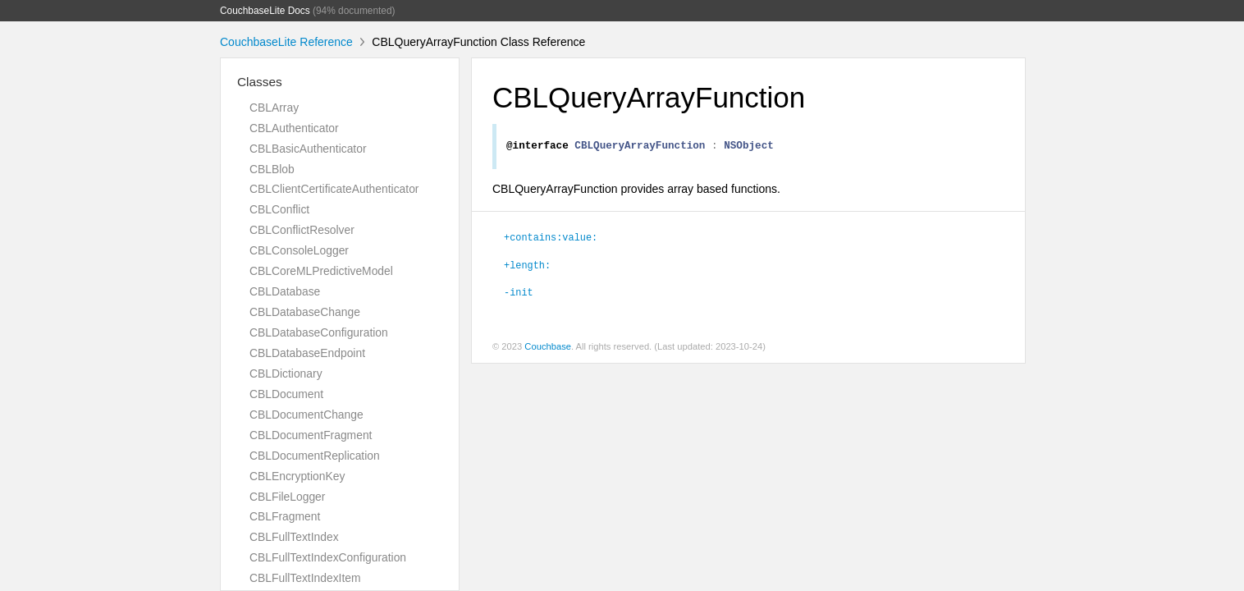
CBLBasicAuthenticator (308, 148)
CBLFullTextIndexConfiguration (327, 557)
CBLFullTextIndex (294, 536)
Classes (259, 82)
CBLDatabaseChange (304, 311)
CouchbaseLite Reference (286, 41)
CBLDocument (286, 394)
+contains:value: (550, 238)
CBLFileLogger (287, 496)
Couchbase (547, 349)
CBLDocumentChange (306, 414)
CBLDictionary (285, 373)
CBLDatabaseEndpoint (307, 353)
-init (518, 293)
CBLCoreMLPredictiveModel (321, 270)
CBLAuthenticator (294, 128)
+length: (527, 266)
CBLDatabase (284, 291)
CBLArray (274, 107)
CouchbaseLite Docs (265, 10)
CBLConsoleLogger (299, 250)
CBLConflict (279, 209)
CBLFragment (284, 516)
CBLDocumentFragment (310, 435)
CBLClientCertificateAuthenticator (333, 188)
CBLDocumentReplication (314, 455)
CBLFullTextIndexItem (305, 577)
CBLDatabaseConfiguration (318, 332)
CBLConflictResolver (301, 229)
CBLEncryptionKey (297, 476)
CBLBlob (272, 169)
